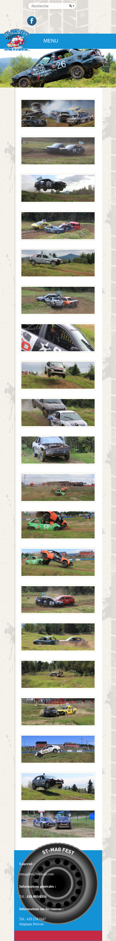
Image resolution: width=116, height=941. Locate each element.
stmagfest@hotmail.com (36, 874)
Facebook (32, 21)
